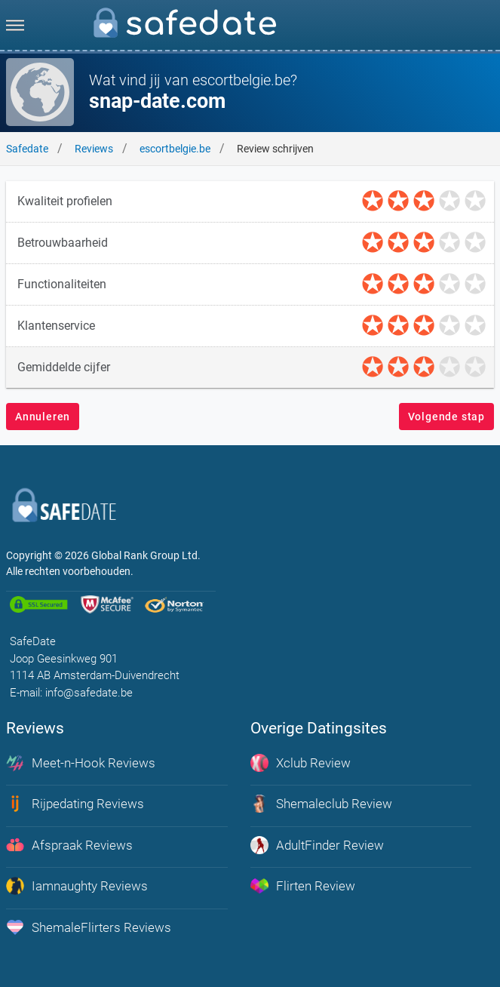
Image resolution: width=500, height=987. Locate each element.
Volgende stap (446, 416)
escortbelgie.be (175, 149)
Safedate (27, 149)
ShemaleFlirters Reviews (88, 927)
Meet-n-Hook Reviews (80, 763)
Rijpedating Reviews (75, 804)
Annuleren (42, 416)
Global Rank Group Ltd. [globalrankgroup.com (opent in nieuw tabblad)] (146, 555)
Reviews (94, 149)
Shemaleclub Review (321, 804)
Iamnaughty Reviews (77, 886)
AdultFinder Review (317, 845)
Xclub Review (300, 763)
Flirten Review (302, 886)
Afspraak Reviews (69, 845)
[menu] (15, 25)
